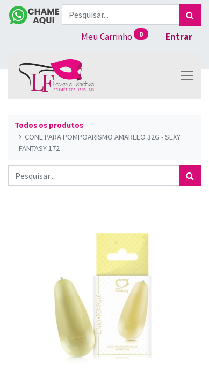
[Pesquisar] (190, 15)
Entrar (178, 37)
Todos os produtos (49, 125)
